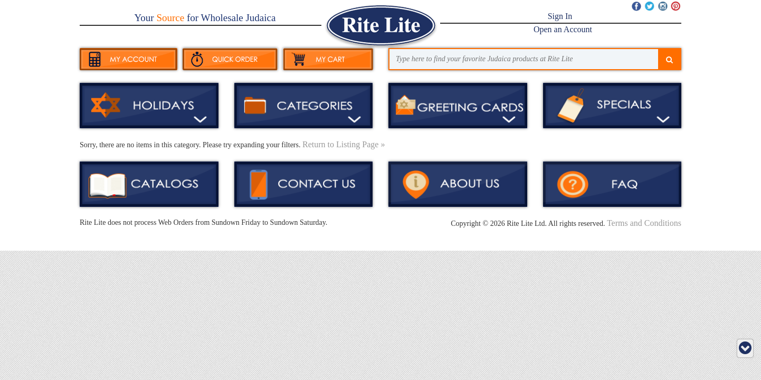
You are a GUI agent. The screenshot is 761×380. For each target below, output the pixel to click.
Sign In (560, 16)
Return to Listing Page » (343, 144)
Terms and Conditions (644, 222)
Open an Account (563, 29)
